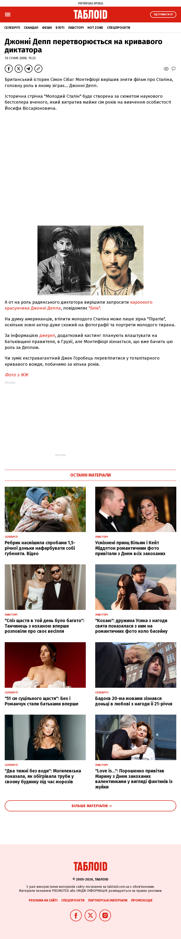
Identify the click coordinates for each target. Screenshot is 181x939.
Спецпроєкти (118, 28)
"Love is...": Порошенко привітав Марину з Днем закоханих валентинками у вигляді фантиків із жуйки (134, 779)
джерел (47, 335)
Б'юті (60, 28)
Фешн (47, 28)
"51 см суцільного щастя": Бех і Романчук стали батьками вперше (41, 701)
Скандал (31, 28)
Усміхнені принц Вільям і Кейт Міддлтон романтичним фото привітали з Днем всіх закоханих (130, 548)
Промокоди (141, 900)
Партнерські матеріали (107, 900)
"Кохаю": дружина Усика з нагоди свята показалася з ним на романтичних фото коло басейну (131, 626)
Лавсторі (76, 28)
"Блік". (95, 308)
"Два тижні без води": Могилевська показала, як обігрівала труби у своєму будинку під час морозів (43, 776)
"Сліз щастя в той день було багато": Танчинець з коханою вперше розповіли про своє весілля (44, 626)
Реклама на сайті (43, 900)
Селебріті (12, 28)
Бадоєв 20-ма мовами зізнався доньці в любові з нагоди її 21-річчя (133, 701)
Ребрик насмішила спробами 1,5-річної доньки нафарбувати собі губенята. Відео (40, 548)
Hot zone (95, 28)
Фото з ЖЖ (16, 374)
